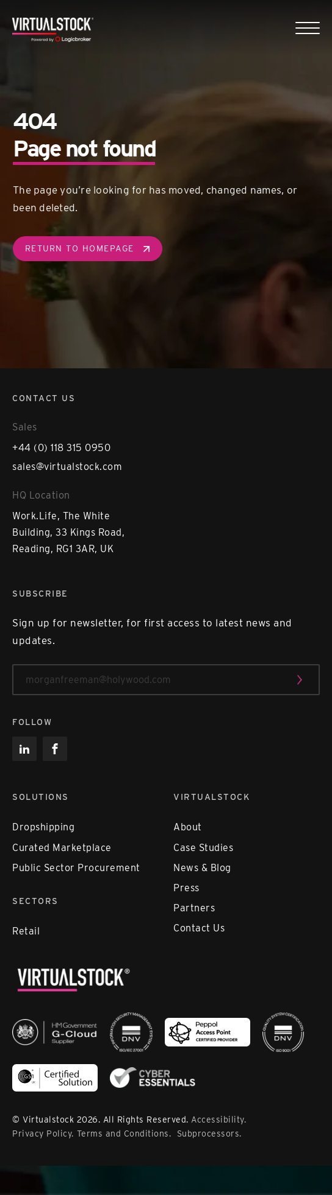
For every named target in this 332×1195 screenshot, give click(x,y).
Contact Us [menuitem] (199, 928)
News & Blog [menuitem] (202, 868)
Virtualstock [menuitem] (211, 797)
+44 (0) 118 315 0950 (61, 448)
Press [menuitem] (186, 888)
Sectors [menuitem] (35, 901)
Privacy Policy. (43, 1133)
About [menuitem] (187, 827)
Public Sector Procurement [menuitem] (76, 868)
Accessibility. (218, 1119)
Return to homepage (85, 248)
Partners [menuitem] (194, 908)
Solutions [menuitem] (40, 797)
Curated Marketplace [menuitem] (62, 847)
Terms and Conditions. (125, 1133)
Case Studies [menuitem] (203, 847)
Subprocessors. (209, 1133)
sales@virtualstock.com (67, 466)
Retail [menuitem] (26, 931)
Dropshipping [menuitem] (43, 827)
